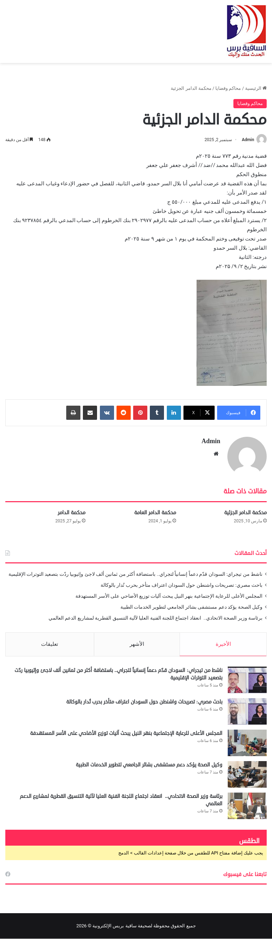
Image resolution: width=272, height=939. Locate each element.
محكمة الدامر (71, 512)
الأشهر (137, 644)
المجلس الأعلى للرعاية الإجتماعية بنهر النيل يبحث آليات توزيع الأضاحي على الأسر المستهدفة (168, 596)
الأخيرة (223, 644)
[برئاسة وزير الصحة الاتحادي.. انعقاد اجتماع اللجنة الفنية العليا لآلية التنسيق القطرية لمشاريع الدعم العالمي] (247, 806)
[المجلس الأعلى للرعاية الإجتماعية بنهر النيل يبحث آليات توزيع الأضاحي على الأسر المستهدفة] (247, 743)
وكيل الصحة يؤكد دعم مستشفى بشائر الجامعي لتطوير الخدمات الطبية (191, 607)
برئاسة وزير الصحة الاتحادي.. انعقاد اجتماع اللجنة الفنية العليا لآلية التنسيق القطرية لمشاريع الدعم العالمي (154, 618)
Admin (248, 139)
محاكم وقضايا (228, 88)
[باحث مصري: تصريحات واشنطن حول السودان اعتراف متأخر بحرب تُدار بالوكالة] (247, 712)
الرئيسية (256, 88)
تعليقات (49, 644)
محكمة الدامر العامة (155, 512)
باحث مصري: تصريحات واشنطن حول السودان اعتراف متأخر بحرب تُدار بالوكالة (181, 585)
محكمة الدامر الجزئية (245, 512)
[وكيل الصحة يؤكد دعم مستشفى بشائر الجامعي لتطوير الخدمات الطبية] (247, 774)
